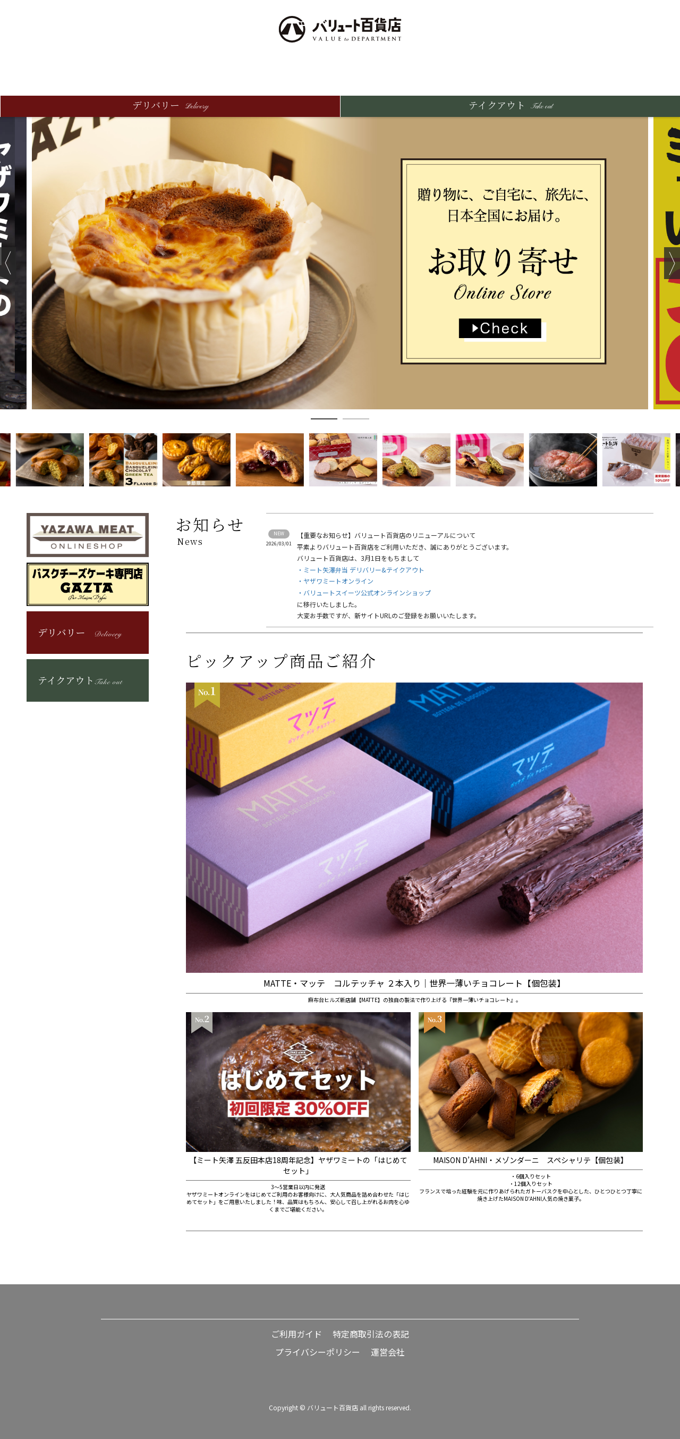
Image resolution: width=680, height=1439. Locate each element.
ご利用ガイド (296, 1334)
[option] (340, 263)
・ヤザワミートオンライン (335, 580)
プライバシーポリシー (317, 1352)
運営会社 (388, 1352)
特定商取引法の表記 (371, 1334)
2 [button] (356, 419)
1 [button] (324, 419)
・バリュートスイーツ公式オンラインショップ (364, 592)
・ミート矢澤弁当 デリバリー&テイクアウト (360, 569)
